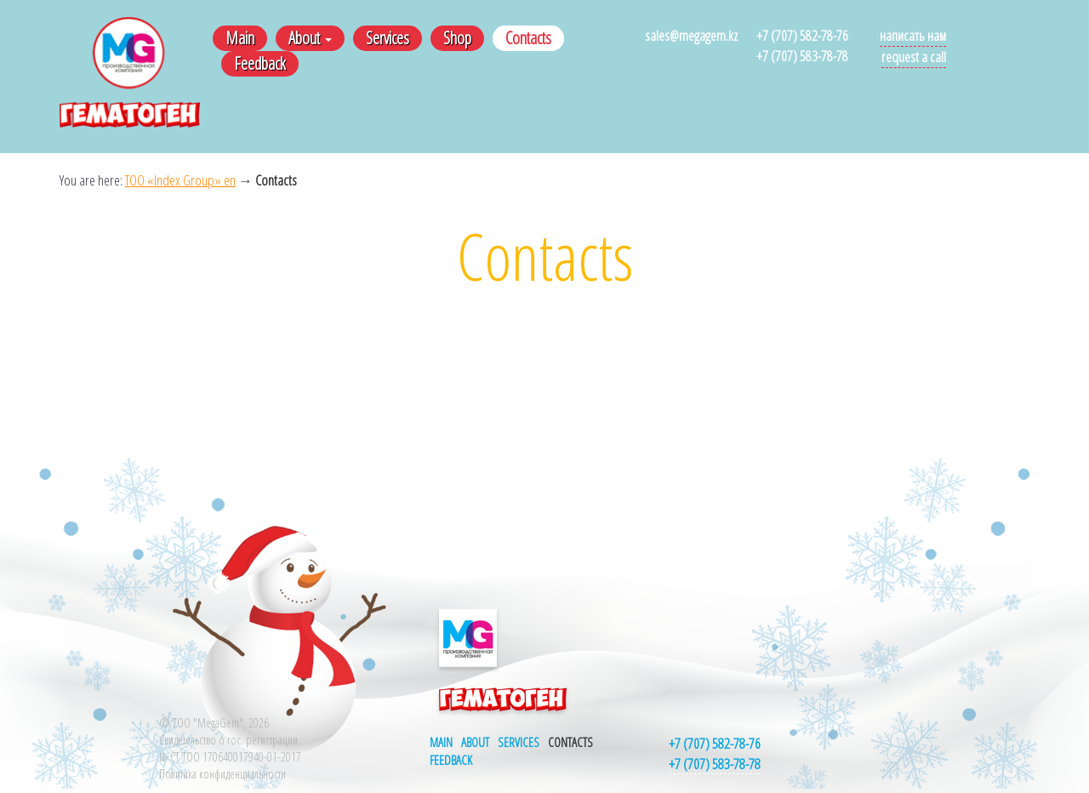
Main (239, 37)
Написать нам (913, 35)
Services (387, 37)
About (310, 37)
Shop (457, 37)
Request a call (913, 56)
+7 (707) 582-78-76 (802, 35)
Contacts (528, 37)
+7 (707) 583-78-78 (802, 56)
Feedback (260, 63)
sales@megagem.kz (691, 35)
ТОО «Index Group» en (180, 180)
